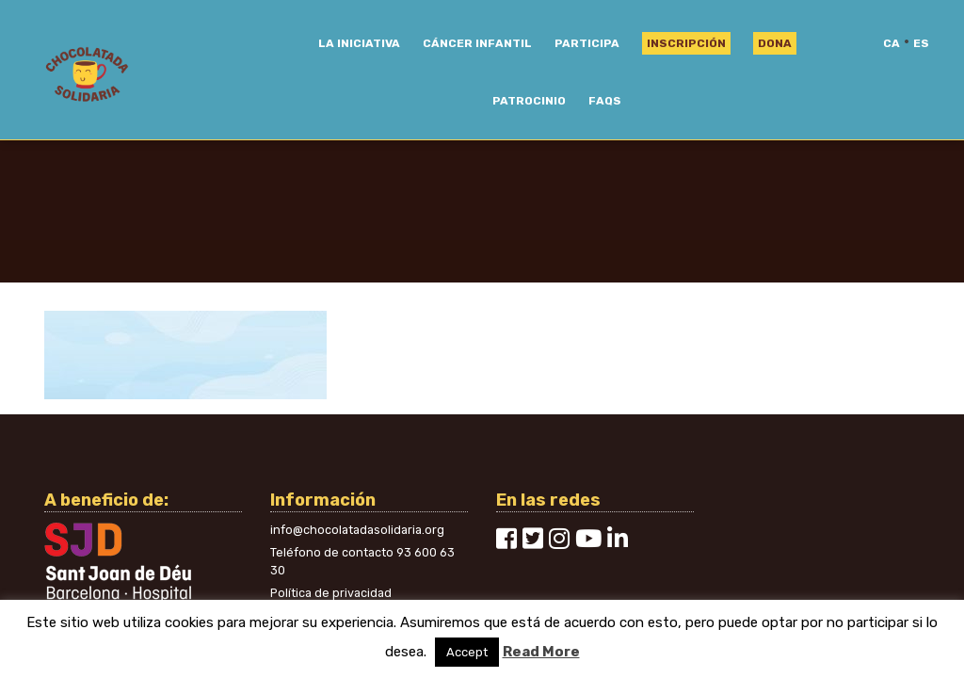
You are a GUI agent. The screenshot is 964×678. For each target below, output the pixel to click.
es (921, 43)
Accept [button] (467, 652)
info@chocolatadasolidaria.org (357, 530)
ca (891, 43)
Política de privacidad (331, 593)
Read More (541, 651)
